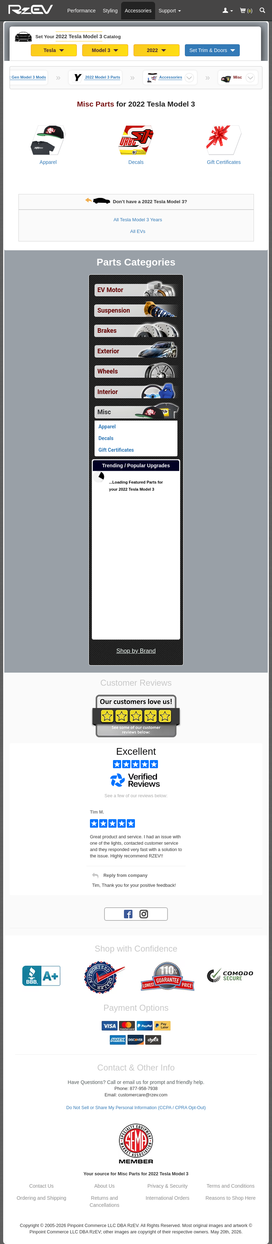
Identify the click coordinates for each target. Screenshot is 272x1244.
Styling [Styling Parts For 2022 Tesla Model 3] (110, 10)
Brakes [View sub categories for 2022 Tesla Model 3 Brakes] (107, 330)
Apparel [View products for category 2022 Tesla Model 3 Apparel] (48, 162)
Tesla (54, 50)
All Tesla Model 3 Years (137, 219)
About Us (104, 1186)
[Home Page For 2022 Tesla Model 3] (31, 9)
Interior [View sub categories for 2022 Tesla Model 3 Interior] (107, 391)
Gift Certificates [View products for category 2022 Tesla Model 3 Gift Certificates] (224, 162)
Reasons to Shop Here (230, 1198)
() (246, 11)
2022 (156, 50)
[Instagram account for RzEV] (144, 914)
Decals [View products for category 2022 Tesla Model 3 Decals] (136, 162)
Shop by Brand (135, 650)
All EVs (138, 231)
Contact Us (41, 1186)
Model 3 (105, 50)
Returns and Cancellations (104, 1201)
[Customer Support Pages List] (170, 10)
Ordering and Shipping (41, 1198)
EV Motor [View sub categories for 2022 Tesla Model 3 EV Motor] (110, 289)
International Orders (167, 1198)
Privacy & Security (167, 1186)
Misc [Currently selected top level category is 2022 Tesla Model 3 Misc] (104, 412)
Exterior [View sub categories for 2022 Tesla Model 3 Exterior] (108, 351)
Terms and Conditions (230, 1186)
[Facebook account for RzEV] (128, 914)
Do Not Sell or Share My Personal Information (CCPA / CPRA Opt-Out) (136, 1107)
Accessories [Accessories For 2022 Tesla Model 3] (138, 10)
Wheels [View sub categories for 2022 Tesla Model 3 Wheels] (107, 371)
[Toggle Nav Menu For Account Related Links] (228, 11)
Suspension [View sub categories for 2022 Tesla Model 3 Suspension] (113, 310)
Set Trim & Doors (212, 50)
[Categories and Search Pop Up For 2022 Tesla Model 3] (262, 11)
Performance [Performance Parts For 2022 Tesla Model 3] (81, 10)
